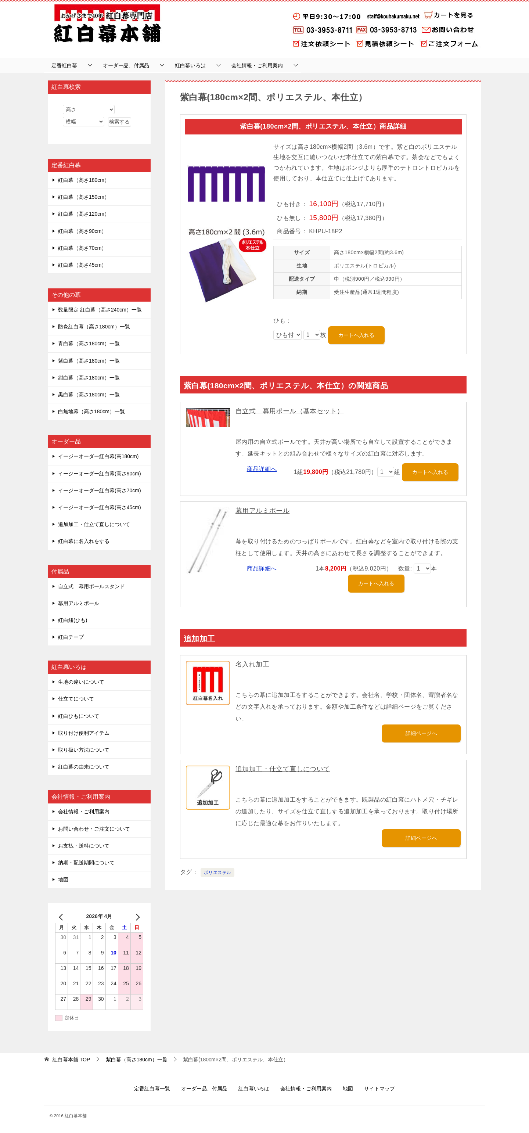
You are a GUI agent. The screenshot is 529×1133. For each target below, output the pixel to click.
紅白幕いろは (190, 65)
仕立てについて (76, 699)
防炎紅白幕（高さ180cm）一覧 (94, 327)
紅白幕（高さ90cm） (82, 231)
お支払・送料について (83, 846)
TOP (71, 1059)
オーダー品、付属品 (126, 65)
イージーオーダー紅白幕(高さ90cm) (99, 473)
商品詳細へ (262, 469)
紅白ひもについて (78, 716)
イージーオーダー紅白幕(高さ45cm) (99, 507)
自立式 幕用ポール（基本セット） (289, 411)
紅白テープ (71, 637)
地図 (63, 879)
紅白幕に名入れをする (83, 541)
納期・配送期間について (86, 863)
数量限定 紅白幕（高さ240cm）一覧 (100, 310)
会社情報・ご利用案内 (257, 65)
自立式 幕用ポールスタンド (91, 586)
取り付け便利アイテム (83, 733)
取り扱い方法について (83, 750)
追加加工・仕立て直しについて (282, 769)
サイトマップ (379, 1088)
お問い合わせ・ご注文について (94, 829)
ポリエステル (217, 872)
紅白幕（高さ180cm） (83, 180)
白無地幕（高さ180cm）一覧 (91, 411)
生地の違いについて (81, 682)
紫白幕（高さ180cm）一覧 (89, 361)
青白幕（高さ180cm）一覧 (89, 343)
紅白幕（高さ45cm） (82, 265)
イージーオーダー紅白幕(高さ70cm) (99, 490)
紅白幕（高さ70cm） (82, 248)
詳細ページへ (421, 733)
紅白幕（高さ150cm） (83, 197)
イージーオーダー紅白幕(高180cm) (98, 456)
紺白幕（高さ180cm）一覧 (89, 378)
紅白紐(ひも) (72, 620)
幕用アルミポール (262, 510)
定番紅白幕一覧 (152, 1088)
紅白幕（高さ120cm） (83, 214)
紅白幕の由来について (83, 767)
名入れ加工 (252, 664)
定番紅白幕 (64, 65)
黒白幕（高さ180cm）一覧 (89, 395)
